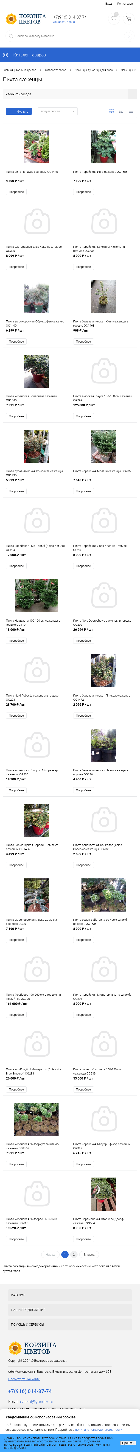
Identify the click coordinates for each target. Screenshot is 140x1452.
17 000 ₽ (36, 559)
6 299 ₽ (36, 334)
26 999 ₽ (103, 634)
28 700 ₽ (36, 710)
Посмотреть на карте (24, 1385)
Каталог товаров (24, 55)
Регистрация (125, 3)
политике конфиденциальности (98, 1429)
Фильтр (18, 111)
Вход (108, 3)
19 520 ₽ (36, 1236)
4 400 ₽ (36, 183)
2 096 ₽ (103, 710)
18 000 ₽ (36, 634)
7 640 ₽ (103, 484)
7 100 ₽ (103, 183)
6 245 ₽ (103, 1161)
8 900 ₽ (103, 935)
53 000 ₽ (103, 1086)
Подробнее (16, 192)
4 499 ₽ (36, 860)
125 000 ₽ (103, 409)
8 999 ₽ (36, 259)
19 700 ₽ (36, 785)
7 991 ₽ (36, 409)
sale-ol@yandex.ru (36, 1407)
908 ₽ (103, 334)
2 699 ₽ (103, 860)
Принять (128, 1443)
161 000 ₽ (36, 1010)
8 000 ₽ (103, 259)
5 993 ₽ (36, 484)
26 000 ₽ (36, 1086)
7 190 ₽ (36, 935)
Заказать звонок (64, 22)
